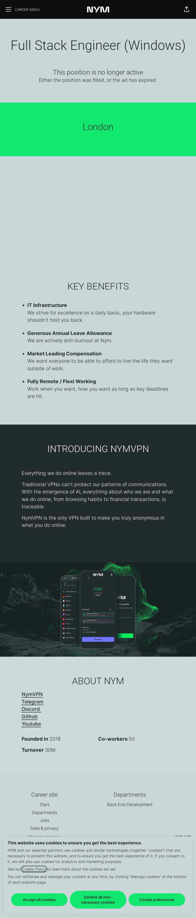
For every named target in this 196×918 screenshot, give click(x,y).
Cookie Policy (34, 869)
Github (30, 716)
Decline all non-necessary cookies (98, 900)
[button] (186, 9)
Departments (44, 812)
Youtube (31, 724)
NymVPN (32, 694)
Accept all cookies (39, 899)
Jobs (44, 820)
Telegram (33, 702)
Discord (31, 709)
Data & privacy (44, 828)
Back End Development (129, 804)
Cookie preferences (157, 899)
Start (44, 804)
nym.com (183, 836)
